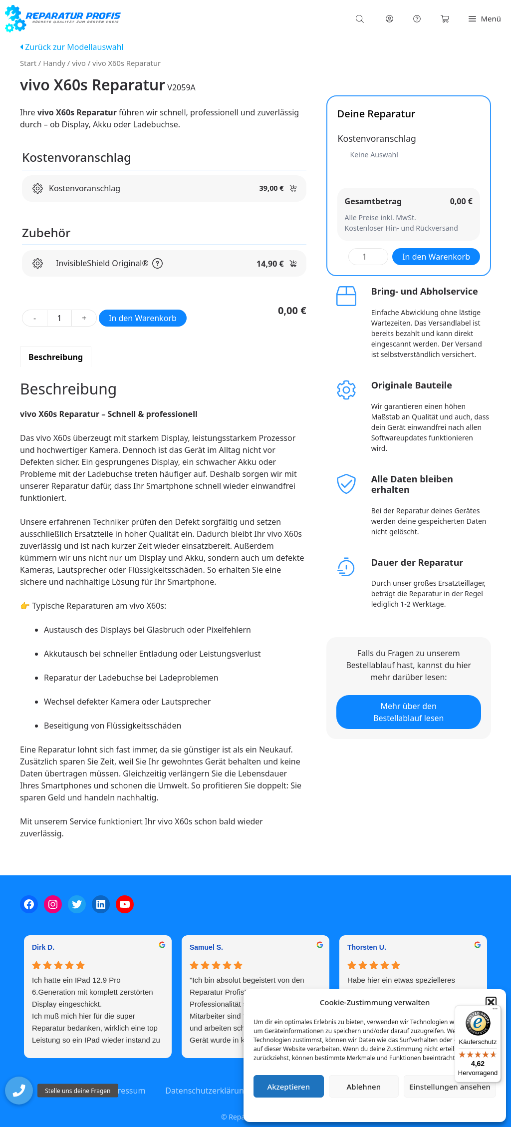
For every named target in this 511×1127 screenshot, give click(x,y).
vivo (79, 63)
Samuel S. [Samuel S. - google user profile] (206, 947)
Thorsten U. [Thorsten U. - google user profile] (366, 947)
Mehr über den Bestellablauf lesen (408, 712)
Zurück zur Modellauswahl (72, 46)
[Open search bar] (361, 18)
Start (28, 63)
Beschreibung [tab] (55, 357)
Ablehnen (364, 1087)
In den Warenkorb (143, 318)
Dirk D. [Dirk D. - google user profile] (43, 947)
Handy (54, 63)
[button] (491, 1002)
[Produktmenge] (59, 318)
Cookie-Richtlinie (322, 1109)
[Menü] (495, 1011)
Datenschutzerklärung (382, 1109)
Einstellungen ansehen (450, 1087)
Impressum (434, 1109)
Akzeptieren (288, 1087)
